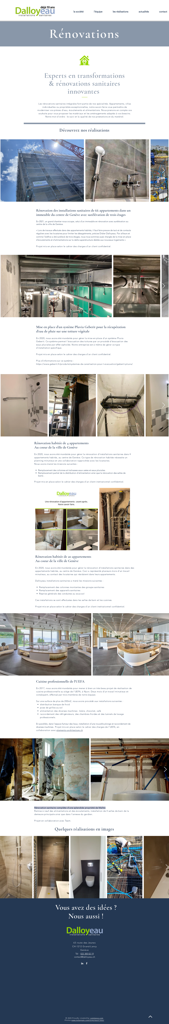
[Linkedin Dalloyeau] (82, 963)
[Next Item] (163, 170)
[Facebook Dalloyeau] (86, 963)
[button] (120, 11)
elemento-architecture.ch (69, 730)
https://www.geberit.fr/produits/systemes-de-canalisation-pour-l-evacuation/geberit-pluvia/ (84, 364)
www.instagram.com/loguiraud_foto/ (87, 1020)
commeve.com (96, 1018)
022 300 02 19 (87, 953)
